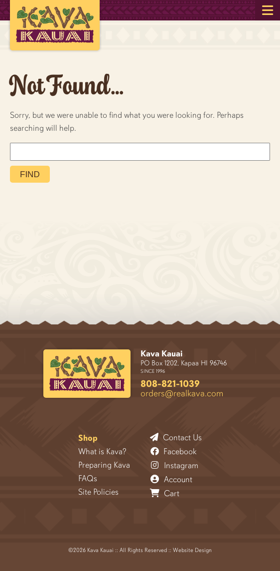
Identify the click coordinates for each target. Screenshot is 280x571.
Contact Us (176, 437)
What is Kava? (102, 451)
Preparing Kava (104, 465)
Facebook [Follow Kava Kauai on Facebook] (173, 451)
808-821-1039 (170, 383)
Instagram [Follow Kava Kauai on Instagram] (174, 465)
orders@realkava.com (181, 393)
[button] (267, 10)
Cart (164, 493)
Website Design (192, 550)
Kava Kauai (161, 353)
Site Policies (98, 492)
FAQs (87, 478)
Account (171, 479)
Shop (88, 438)
